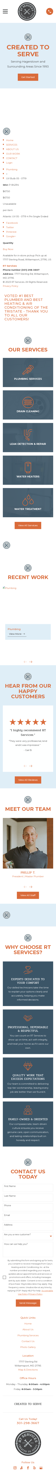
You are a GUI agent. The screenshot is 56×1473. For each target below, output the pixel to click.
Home (9, 140)
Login (9, 162)
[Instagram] (15, 1467)
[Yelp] (34, 1467)
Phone (7, 1205)
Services (10, 265)
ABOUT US (12, 149)
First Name (10, 1186)
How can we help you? (16, 1244)
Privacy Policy (10, 286)
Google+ (11, 236)
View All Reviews (28, 779)
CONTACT (11, 158)
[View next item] (30, 661)
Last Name (10, 1196)
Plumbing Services (28, 1335)
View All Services (28, 525)
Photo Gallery (28, 1347)
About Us (28, 1329)
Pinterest (11, 231)
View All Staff (27, 895)
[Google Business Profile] (41, 1467)
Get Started (28, 77)
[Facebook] (28, 1467)
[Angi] (21, 1467)
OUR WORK (13, 153)
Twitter (10, 227)
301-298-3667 (28, 1423)
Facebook (12, 222)
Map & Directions (28, 1369)
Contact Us (28, 1341)
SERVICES (11, 144)
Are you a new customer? (17, 1234)
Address (8, 1225)
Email (7, 1215)
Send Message (28, 1303)
